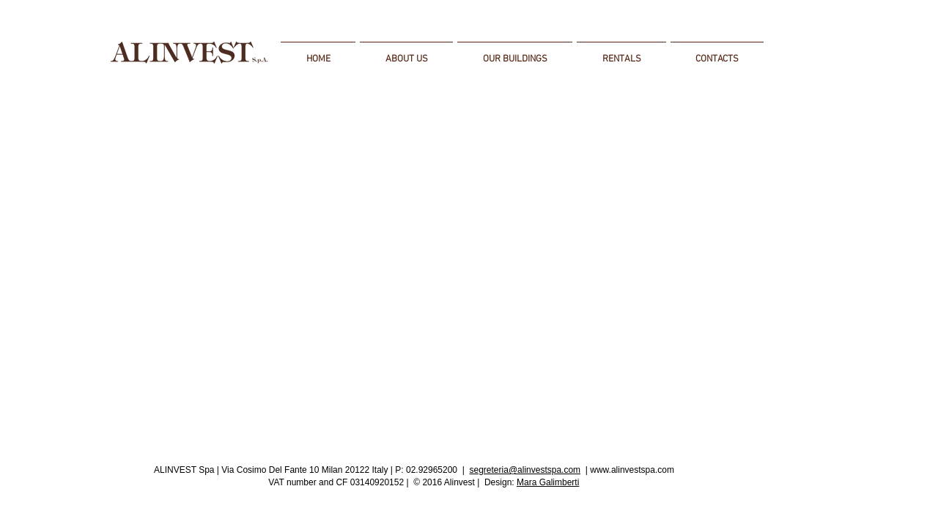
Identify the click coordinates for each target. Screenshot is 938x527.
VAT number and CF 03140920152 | (338, 482)
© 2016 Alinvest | (446, 482)
